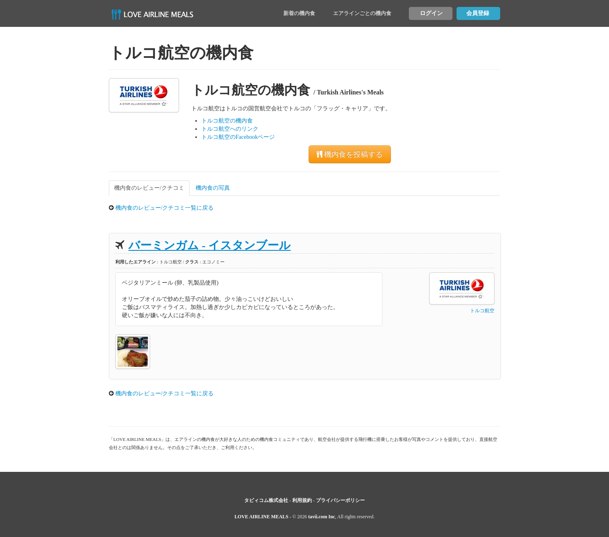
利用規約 (302, 500)
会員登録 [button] (477, 13)
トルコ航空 (482, 310)
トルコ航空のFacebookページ (238, 137)
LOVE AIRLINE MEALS (261, 516)
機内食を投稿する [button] (350, 154)
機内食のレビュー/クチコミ (149, 188)
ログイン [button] (431, 13)
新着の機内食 (299, 13)
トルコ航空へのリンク (229, 129)
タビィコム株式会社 (266, 500)
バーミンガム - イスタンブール (209, 245)
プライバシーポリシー (340, 500)
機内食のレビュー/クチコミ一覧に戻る (164, 208)
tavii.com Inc (321, 516)
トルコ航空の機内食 (227, 121)
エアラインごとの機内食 (362, 13)
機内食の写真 (213, 188)
